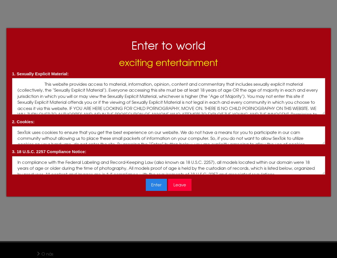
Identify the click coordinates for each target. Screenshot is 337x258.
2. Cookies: (23, 121)
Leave (179, 184)
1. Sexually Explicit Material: (40, 73)
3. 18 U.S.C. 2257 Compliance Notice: (49, 151)
